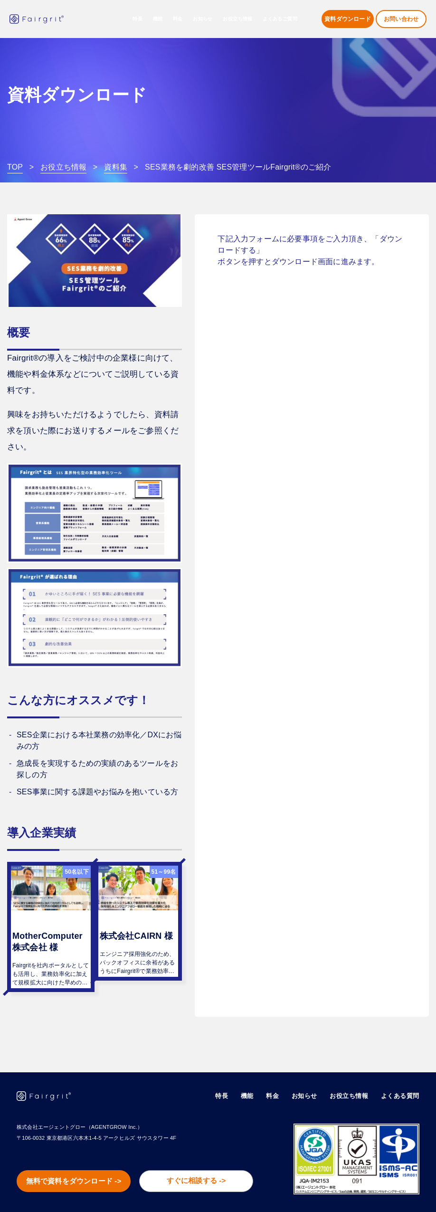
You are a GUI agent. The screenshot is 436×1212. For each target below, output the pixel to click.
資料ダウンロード (347, 19)
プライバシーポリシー (389, 1194)
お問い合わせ (401, 19)
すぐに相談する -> (195, 1159)
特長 (137, 19)
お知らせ (203, 19)
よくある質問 (401, 1073)
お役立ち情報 (63, 167)
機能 (257, 1073)
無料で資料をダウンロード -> (72, 1160)
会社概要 (246, 1194)
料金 (178, 19)
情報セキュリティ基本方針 (309, 1194)
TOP (15, 167)
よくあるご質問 (280, 19)
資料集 (115, 167)
